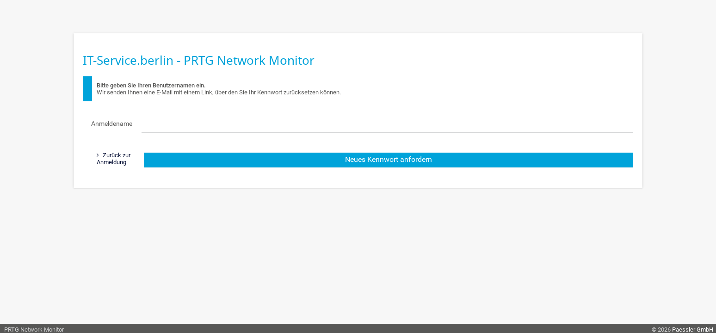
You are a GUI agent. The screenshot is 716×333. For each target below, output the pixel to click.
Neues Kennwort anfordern (388, 159)
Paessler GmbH (692, 329)
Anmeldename (111, 123)
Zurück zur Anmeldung (113, 159)
